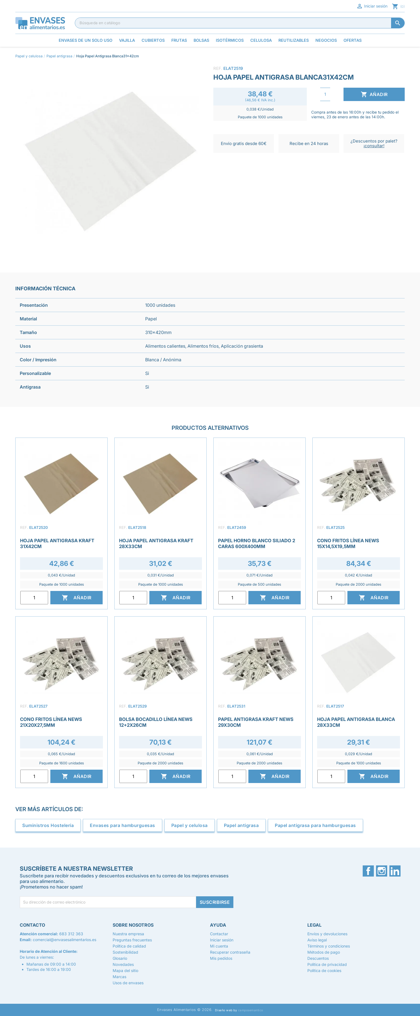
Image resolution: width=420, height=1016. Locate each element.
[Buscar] (239, 23)
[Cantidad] (325, 94)
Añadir (374, 94)
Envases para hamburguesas (122, 825)
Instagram (381, 871)
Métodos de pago (323, 952)
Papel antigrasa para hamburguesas (315, 825)
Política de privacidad (327, 964)
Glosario (120, 958)
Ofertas (353, 40)
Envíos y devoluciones (327, 933)
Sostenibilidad (125, 952)
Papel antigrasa (241, 825)
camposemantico (250, 1010)
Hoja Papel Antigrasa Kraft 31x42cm (57, 543)
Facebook (368, 871)
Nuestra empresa (128, 933)
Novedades (123, 964)
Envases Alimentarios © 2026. (185, 1010)
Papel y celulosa (189, 825)
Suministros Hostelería (48, 825)
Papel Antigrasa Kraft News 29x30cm (255, 722)
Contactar (219, 933)
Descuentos (318, 958)
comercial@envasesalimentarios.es (64, 939)
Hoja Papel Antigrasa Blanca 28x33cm (356, 722)
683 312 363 (71, 933)
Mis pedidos (221, 958)
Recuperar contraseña (230, 952)
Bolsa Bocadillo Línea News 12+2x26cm (155, 722)
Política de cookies (324, 970)
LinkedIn (395, 871)
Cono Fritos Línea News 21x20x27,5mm (51, 722)
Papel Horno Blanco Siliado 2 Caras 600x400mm (256, 543)
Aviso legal (317, 940)
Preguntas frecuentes (132, 940)
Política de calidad (129, 946)
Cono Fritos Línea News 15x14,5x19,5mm (348, 543)
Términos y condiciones (328, 946)
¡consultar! (374, 145)
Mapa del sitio (125, 970)
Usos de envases (128, 982)
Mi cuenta (219, 946)
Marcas (119, 976)
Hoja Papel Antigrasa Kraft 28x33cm (156, 543)
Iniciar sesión (371, 6)
